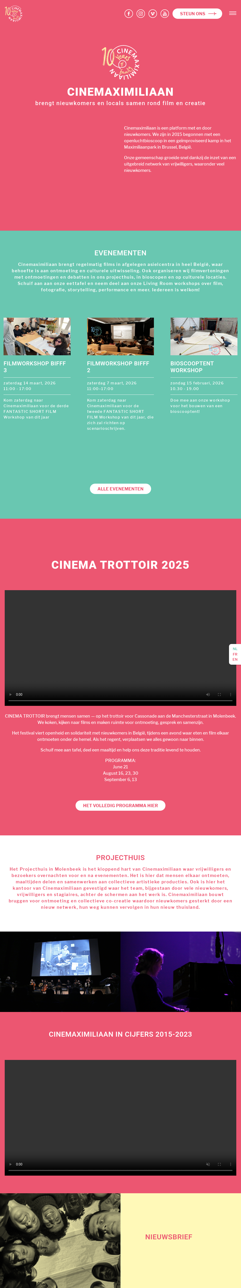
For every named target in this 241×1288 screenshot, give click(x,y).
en (235, 659)
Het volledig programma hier (120, 805)
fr (235, 654)
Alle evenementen (120, 488)
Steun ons (192, 13)
